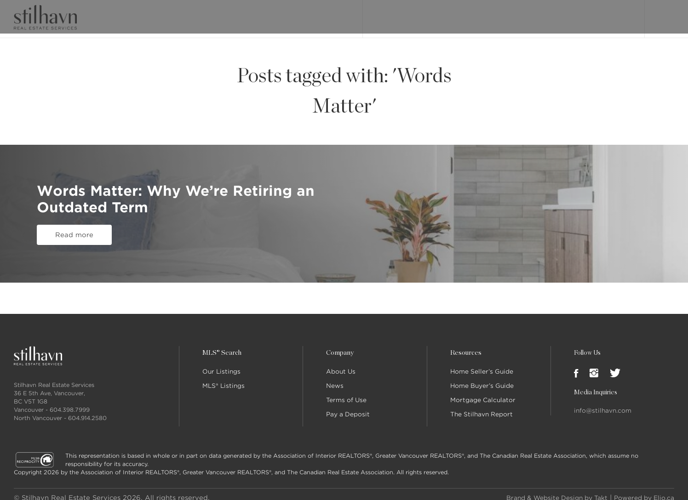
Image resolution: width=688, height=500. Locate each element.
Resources (465, 345)
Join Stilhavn (604, 14)
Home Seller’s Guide (481, 364)
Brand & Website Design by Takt (546, 490)
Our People (515, 14)
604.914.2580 (87, 410)
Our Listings (390, 14)
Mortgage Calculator (483, 392)
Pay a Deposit (348, 406)
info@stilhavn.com (602, 403)
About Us (340, 364)
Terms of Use (346, 392)
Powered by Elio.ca (641, 490)
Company (339, 345)
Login (664, 14)
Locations (557, 14)
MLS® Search (439, 14)
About (478, 14)
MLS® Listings (223, 378)
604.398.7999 (70, 402)
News (335, 378)
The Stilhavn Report (481, 406)
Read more (74, 206)
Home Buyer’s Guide (482, 378)
